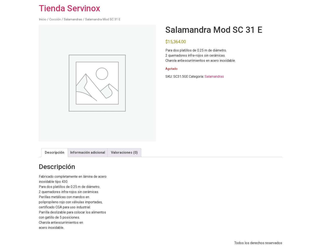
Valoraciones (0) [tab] (124, 152)
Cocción (55, 19)
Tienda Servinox (69, 8)
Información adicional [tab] (87, 152)
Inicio (42, 19)
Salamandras (73, 19)
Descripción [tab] (54, 152)
